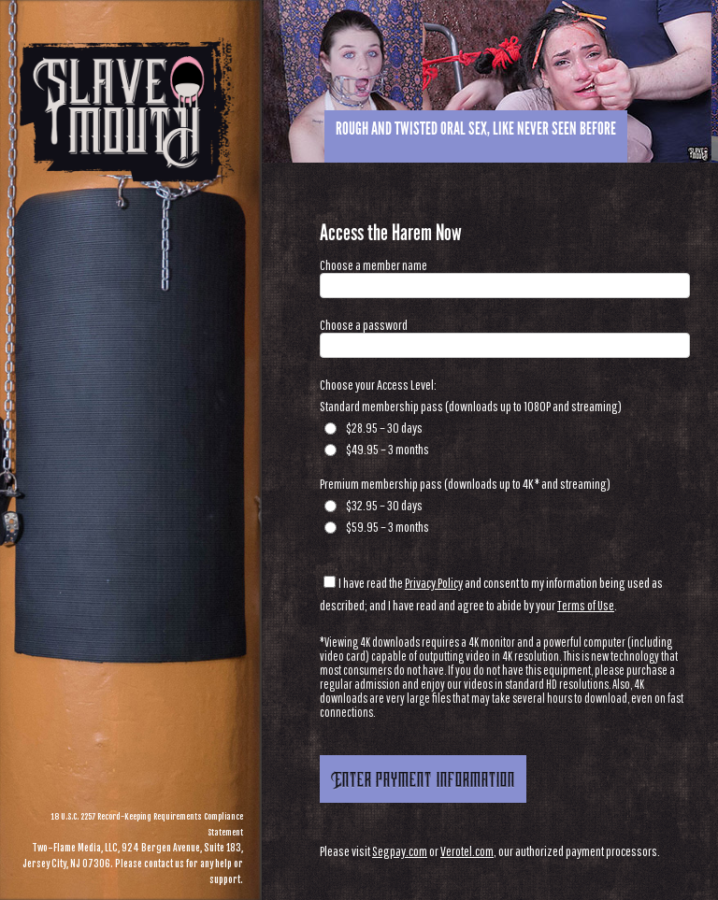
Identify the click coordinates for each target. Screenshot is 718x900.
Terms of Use (585, 605)
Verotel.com (467, 851)
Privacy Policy (434, 583)
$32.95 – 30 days (373, 505)
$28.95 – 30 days (373, 428)
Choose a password (364, 325)
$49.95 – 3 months (376, 449)
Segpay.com (399, 851)
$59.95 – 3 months (376, 527)
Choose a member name (373, 265)
